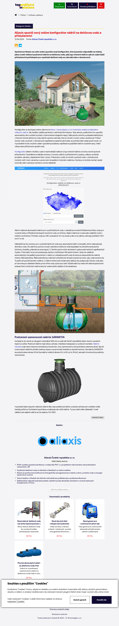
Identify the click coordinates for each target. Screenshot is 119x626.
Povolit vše (101, 600)
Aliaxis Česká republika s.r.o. (44, 39)
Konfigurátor (20, 151)
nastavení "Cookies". (16, 601)
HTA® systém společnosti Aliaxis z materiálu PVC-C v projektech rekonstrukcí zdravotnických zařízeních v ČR (55, 466)
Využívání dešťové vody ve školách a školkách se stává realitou (43, 470)
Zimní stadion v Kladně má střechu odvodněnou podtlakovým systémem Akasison (50, 478)
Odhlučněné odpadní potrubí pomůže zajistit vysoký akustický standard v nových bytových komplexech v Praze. (54, 482)
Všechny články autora (59, 489)
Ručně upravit (80, 600)
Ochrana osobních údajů (59, 609)
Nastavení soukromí (59, 614)
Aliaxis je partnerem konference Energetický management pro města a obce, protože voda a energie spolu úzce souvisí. (58, 474)
